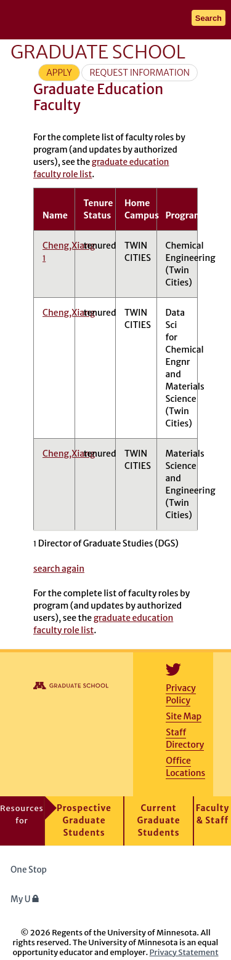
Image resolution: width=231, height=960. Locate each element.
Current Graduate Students (158, 820)
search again (58, 568)
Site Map (183, 716)
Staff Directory (185, 738)
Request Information (139, 72)
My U (24, 899)
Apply (59, 72)
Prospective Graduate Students (84, 820)
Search (208, 18)
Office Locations (185, 766)
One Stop (28, 870)
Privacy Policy (180, 694)
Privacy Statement (184, 952)
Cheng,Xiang (69, 312)
